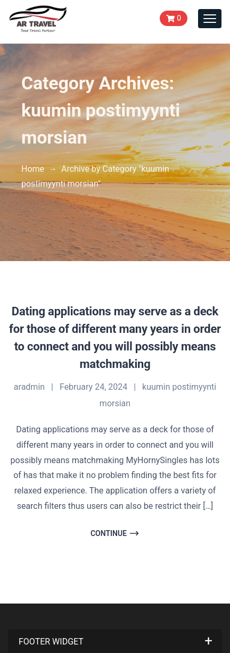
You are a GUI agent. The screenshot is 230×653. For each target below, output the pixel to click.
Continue (115, 533)
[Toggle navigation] (209, 18)
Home (32, 169)
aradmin (29, 387)
